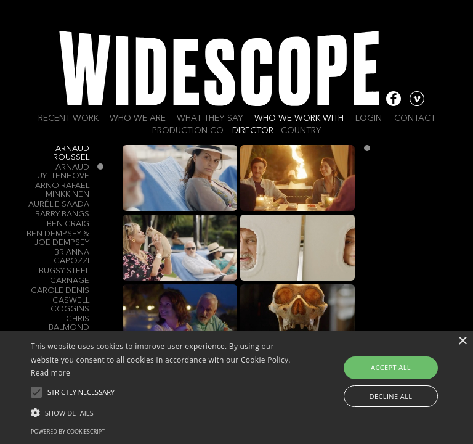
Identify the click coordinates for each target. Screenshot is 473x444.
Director (252, 130)
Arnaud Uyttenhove (63, 171)
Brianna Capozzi (71, 257)
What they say (210, 118)
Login (368, 118)
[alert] (236, 387)
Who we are (138, 118)
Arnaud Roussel (71, 153)
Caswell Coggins (70, 305)
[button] (164, 411)
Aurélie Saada (58, 204)
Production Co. (188, 130)
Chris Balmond (69, 323)
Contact (414, 118)
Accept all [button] (391, 367)
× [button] (462, 341)
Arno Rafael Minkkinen (62, 190)
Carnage (69, 281)
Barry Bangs (62, 214)
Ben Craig (68, 224)
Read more (50, 373)
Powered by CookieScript (68, 431)
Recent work (68, 118)
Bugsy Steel (64, 271)
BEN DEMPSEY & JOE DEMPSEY (57, 238)
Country (301, 130)
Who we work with (299, 118)
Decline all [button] (391, 396)
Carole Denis (60, 291)
